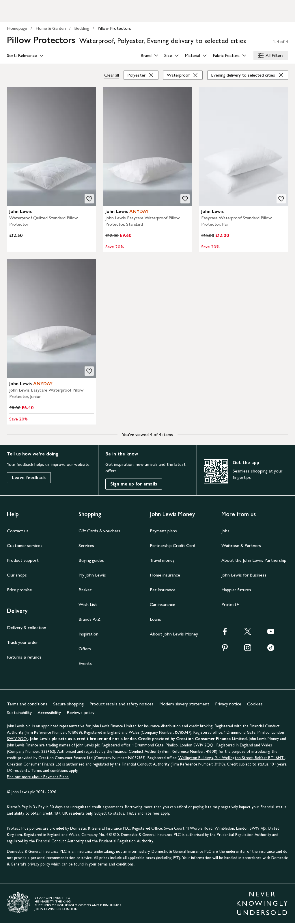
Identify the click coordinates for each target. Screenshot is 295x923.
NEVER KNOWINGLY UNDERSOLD (262, 903)
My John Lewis (92, 575)
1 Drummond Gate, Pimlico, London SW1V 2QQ (173, 745)
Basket (85, 589)
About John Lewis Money (174, 634)
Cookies (255, 704)
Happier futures (236, 589)
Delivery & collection (26, 627)
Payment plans (163, 530)
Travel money (162, 560)
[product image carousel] (51, 146)
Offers (85, 648)
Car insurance (162, 604)
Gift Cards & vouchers (99, 530)
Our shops (17, 575)
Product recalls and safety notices (121, 704)
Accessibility (49, 712)
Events (85, 663)
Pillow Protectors (114, 28)
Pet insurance (162, 589)
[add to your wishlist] (89, 198)
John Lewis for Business (243, 575)
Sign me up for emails (133, 484)
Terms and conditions (27, 704)
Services (86, 545)
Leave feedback (29, 477)
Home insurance (165, 575)
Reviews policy (80, 712)
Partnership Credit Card (172, 545)
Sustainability (19, 712)
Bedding (81, 28)
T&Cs (131, 813)
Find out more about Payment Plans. (38, 776)
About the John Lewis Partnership (253, 560)
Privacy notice (228, 704)
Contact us (18, 530)
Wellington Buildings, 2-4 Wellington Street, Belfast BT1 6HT (231, 757)
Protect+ (230, 604)
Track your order (22, 642)
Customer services (24, 545)
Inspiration (88, 634)
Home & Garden (51, 28)
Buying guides (91, 560)
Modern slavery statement (184, 704)
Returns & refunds (24, 657)
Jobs (225, 530)
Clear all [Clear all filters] (111, 75)
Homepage (17, 28)
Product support (23, 560)
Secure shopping (68, 704)
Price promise (19, 589)
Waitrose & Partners (241, 545)
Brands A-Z (89, 619)
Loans (155, 619)
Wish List (88, 604)
